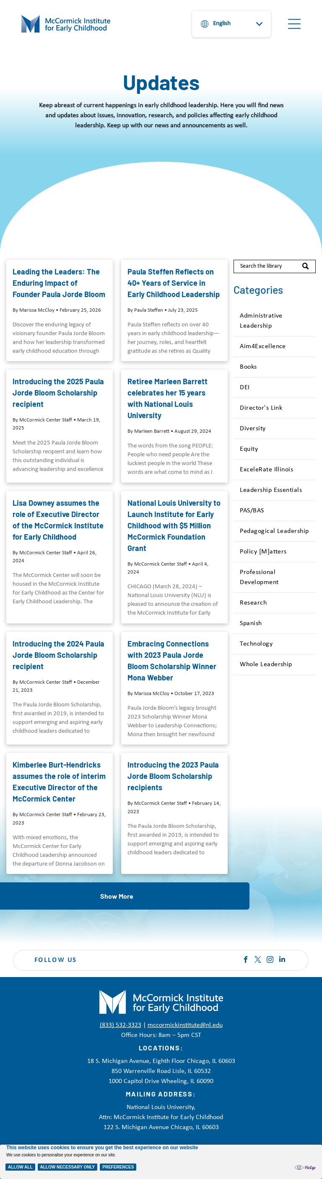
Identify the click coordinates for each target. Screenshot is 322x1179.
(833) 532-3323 (120, 1025)
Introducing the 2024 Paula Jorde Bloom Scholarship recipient (58, 655)
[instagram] (270, 960)
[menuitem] (274, 321)
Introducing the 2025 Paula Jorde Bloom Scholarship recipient (58, 393)
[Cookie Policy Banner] (161, 1162)
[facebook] (246, 960)
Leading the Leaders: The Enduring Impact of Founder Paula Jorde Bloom (59, 283)
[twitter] (258, 960)
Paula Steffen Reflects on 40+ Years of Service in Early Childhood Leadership (173, 283)
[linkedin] (282, 960)
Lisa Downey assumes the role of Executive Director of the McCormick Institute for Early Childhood (58, 519)
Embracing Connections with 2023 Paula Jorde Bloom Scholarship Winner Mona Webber (171, 660)
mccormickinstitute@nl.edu (185, 1025)
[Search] (274, 266)
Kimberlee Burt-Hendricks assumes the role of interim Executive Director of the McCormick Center (59, 781)
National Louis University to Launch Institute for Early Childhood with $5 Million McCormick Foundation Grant (174, 525)
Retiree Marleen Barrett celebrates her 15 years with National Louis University (167, 398)
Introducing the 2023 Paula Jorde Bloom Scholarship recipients (173, 776)
